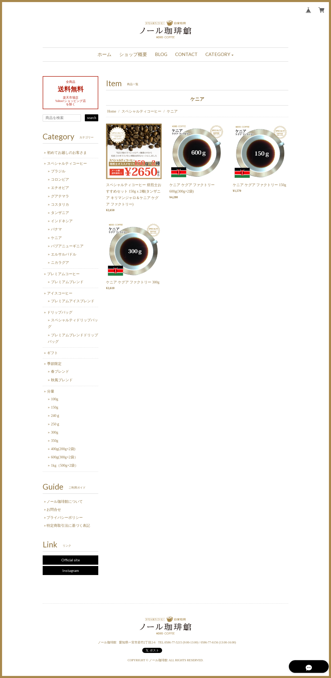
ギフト (52, 353)
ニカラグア (60, 263)
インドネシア (62, 221)
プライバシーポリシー (65, 518)
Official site (70, 560)
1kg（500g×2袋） (64, 465)
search (91, 118)
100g (54, 399)
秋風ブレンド (62, 380)
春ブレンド (60, 371)
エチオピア (60, 188)
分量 (50, 391)
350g (54, 441)
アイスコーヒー (59, 293)
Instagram (70, 570)
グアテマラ (60, 196)
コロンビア (60, 179)
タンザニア (60, 213)
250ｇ (55, 424)
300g (54, 432)
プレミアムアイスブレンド (72, 301)
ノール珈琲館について (65, 502)
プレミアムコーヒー (63, 274)
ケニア (56, 238)
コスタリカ (60, 204)
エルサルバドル (63, 254)
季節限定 (54, 364)
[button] (219, 54)
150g (54, 407)
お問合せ (54, 510)
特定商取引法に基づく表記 (68, 526)
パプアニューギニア (67, 246)
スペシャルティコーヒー (141, 111)
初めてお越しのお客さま (67, 153)
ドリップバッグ (59, 312)
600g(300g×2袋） (64, 457)
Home (111, 111)
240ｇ (55, 416)
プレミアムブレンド (67, 282)
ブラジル (58, 171)
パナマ (56, 229)
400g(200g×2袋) (63, 449)
